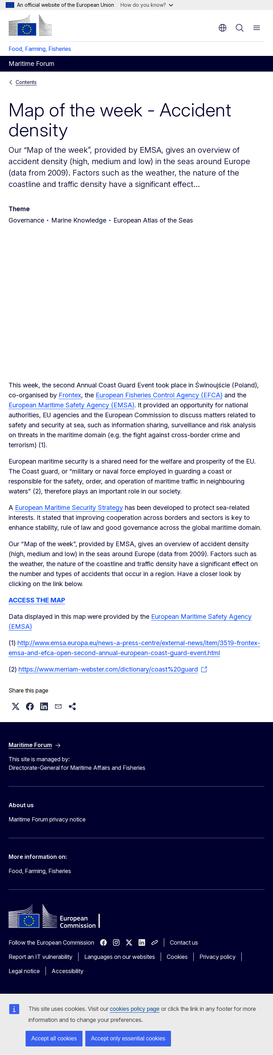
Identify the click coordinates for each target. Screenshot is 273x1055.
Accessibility (68, 971)
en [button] (222, 27)
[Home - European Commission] (30, 25)
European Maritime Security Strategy (69, 507)
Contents (26, 82)
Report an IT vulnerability (41, 956)
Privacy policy (217, 956)
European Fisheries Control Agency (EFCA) (159, 395)
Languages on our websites (119, 956)
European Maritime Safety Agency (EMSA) (71, 405)
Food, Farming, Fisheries (40, 48)
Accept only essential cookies (128, 1038)
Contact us (184, 942)
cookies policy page (135, 1009)
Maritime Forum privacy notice (47, 819)
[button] (15, 706)
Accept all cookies (54, 1038)
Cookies (177, 956)
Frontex (70, 395)
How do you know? (147, 5)
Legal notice (24, 971)
